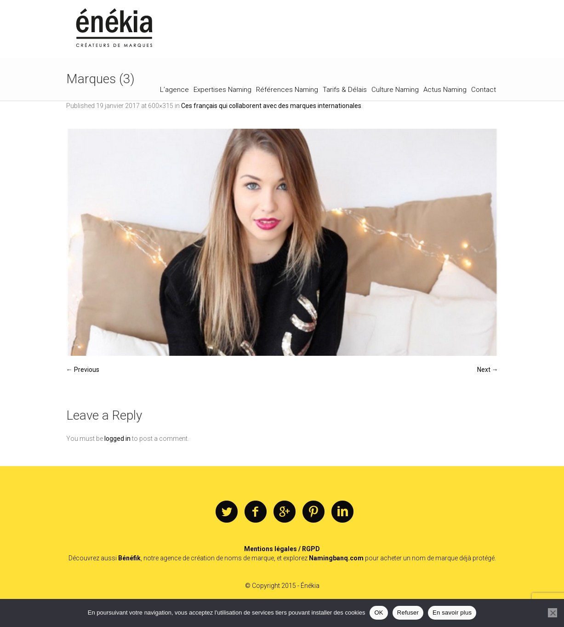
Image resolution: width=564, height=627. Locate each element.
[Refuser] (552, 612)
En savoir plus (452, 612)
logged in (117, 438)
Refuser (408, 612)
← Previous (82, 369)
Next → (487, 369)
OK (378, 612)
